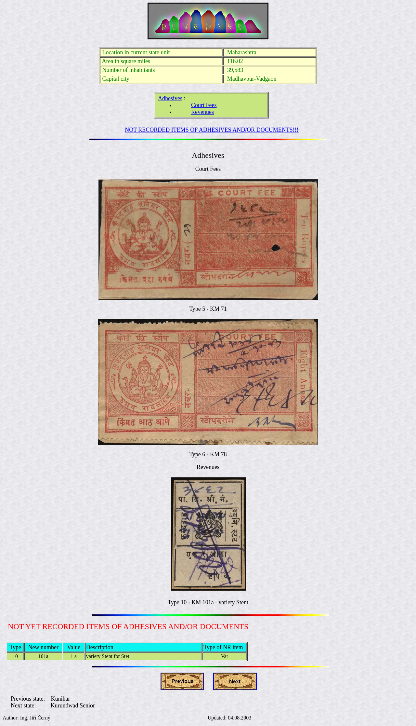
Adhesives (170, 98)
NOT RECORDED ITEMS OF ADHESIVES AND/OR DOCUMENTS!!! (212, 130)
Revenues (202, 112)
